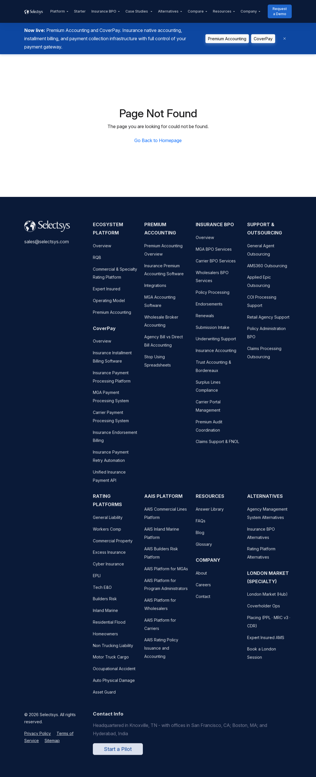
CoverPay (263, 38)
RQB (97, 260)
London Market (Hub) (267, 597)
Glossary (204, 547)
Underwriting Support (216, 342)
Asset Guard (104, 695)
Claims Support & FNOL (217, 444)
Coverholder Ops (263, 609)
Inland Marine (105, 613)
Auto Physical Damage (114, 683)
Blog (200, 535)
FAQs (200, 524)
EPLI (97, 578)
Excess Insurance (109, 555)
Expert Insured (106, 292)
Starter (80, 11)
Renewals (205, 318)
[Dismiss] (284, 39)
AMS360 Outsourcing (267, 268)
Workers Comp (107, 532)
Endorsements (209, 307)
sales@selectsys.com (46, 245)
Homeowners (105, 637)
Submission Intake (212, 330)
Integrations (155, 288)
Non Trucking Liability (113, 648)
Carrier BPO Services (216, 263)
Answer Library (210, 512)
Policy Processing (212, 295)
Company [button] (249, 11)
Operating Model (109, 303)
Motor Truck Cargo (111, 660)
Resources (222, 11)
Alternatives (168, 11)
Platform (57, 11)
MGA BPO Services (214, 252)
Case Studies (137, 11)
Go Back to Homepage (158, 140)
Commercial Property (113, 543)
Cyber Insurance (108, 567)
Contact (203, 599)
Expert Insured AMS (265, 640)
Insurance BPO (103, 11)
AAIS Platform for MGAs (166, 572)
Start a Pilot (118, 752)
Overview (102, 249)
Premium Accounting (227, 38)
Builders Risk (105, 602)
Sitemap (52, 743)
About (201, 576)
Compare (196, 11)
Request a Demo (280, 11)
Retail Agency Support (268, 320)
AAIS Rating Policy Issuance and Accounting (161, 651)
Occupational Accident (114, 671)
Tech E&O (102, 590)
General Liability (108, 520)
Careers (203, 588)
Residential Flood (109, 625)
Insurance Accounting (216, 353)
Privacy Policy (37, 736)
